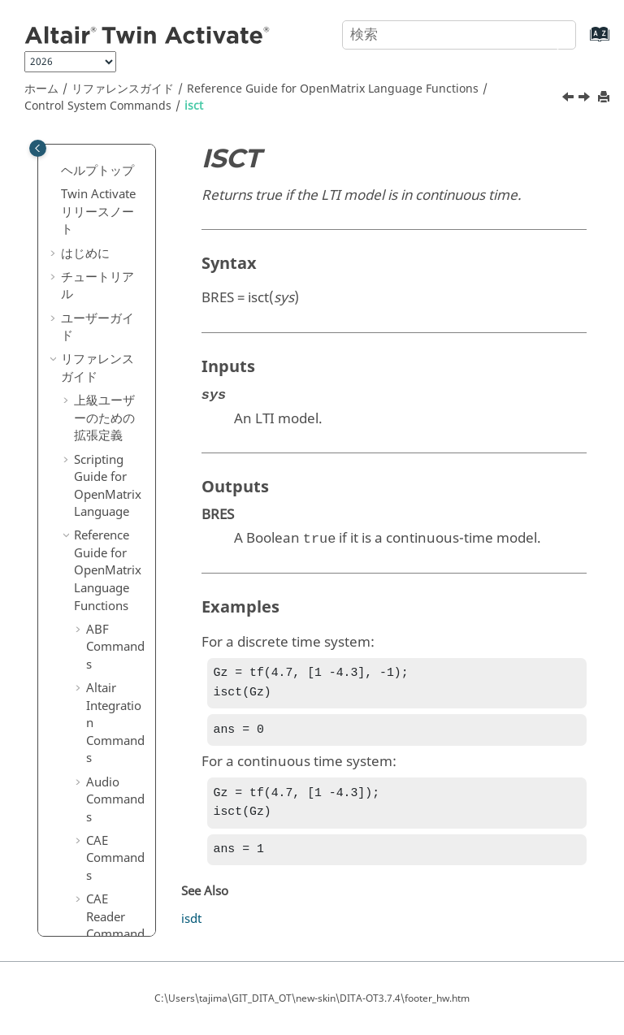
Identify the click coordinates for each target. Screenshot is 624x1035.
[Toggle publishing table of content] (37, 148)
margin (118, 735)
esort (112, 171)
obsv (111, 807)
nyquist (119, 783)
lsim (110, 623)
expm (114, 219)
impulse (120, 338)
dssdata (119, 148)
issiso (113, 457)
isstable (119, 480)
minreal (119, 759)
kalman (119, 504)
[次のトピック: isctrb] (585, 99)
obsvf (113, 830)
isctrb (113, 385)
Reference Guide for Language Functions (333, 88)
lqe (106, 552)
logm (113, 528)
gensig (117, 266)
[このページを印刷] (605, 98)
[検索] (545, 33)
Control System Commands (97, 106)
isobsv (116, 433)
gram (113, 290)
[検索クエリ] (459, 35)
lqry (109, 599)
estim (113, 196)
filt (105, 243)
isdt (108, 409)
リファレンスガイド (123, 88)
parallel (119, 895)
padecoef (118, 863)
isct (193, 106)
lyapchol (120, 679)
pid (107, 919)
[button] (91, 149)
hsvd (111, 314)
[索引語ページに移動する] (583, 41)
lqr (106, 575)
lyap (110, 647)
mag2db (121, 712)
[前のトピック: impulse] (569, 99)
